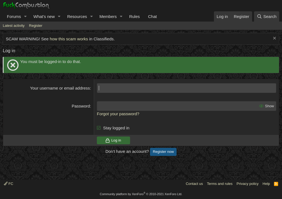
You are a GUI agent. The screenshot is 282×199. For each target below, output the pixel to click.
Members (108, 16)
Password (81, 106)
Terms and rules (219, 184)
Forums (14, 16)
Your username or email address (60, 88)
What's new (44, 16)
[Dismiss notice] (273, 39)
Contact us (194, 184)
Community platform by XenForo (141, 194)
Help (266, 184)
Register (35, 25)
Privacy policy (247, 184)
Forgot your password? (118, 113)
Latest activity (14, 25)
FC (8, 184)
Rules (134, 16)
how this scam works (69, 38)
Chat (152, 16)
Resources (77, 16)
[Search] (266, 16)
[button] (25, 16)
